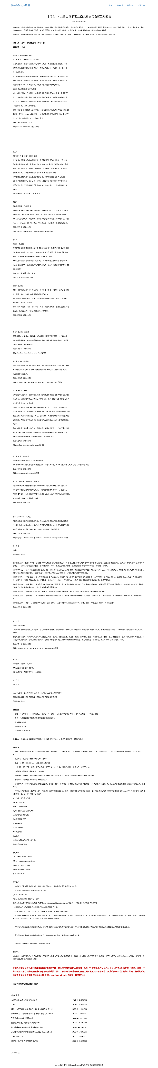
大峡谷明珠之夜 (17, 1036)
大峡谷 (13, 1004)
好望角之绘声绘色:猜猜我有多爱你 (24, 1041)
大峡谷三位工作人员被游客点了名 (24, 1000)
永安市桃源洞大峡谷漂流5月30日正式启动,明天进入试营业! (31, 1032)
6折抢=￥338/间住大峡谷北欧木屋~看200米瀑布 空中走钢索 (32, 1009)
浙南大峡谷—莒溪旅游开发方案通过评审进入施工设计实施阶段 (32, 1014)
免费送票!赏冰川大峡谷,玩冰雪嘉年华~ (26, 1023)
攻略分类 (119, 5)
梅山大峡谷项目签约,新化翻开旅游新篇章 (27, 1027)
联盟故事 (141, 5)
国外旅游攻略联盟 (20, 5)
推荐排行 (130, 5)
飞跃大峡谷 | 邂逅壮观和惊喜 (22, 1018)
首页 (110, 5)
